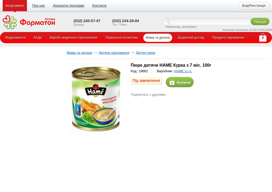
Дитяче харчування (114, 53)
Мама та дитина (79, 53)
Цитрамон (189, 26)
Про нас (38, 5)
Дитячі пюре (145, 53)
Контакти (99, 5)
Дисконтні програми (68, 5)
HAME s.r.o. (183, 71)
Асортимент (14, 5)
